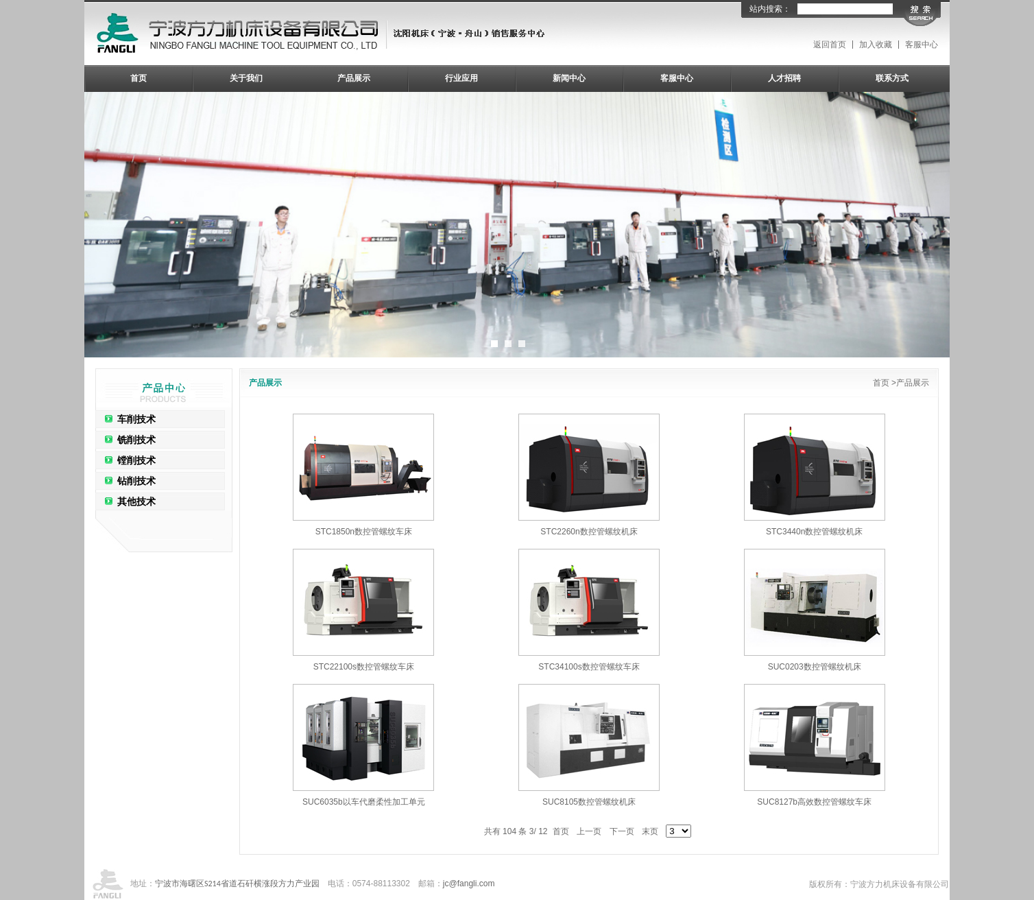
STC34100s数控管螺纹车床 (588, 667)
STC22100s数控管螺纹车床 (363, 667)
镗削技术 (136, 460)
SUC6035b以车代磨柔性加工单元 (363, 802)
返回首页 (829, 44)
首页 (138, 78)
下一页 (622, 831)
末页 (650, 831)
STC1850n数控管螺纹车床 (363, 531)
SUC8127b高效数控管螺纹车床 (814, 802)
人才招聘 (784, 78)
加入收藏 (875, 44)
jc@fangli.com (469, 883)
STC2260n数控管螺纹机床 (588, 531)
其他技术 (136, 501)
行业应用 (461, 78)
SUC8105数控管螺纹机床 (589, 802)
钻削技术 (136, 480)
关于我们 (246, 78)
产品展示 (353, 78)
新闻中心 (569, 78)
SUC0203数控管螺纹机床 (814, 667)
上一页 (589, 831)
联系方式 (892, 78)
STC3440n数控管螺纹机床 (814, 531)
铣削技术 (136, 439)
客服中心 (921, 44)
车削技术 (136, 419)
